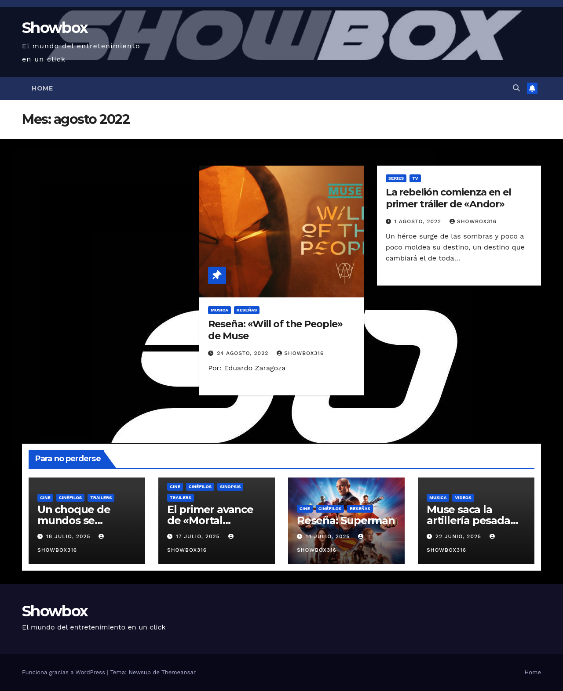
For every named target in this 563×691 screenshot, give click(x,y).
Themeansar (178, 672)
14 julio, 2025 (329, 536)
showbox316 (300, 353)
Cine (45, 497)
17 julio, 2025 (199, 536)
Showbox (55, 27)
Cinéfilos (70, 497)
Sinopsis (230, 486)
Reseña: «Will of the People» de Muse (275, 329)
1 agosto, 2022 (419, 221)
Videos (463, 497)
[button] (516, 88)
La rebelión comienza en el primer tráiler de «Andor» (448, 198)
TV (415, 178)
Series (396, 178)
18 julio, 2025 (69, 536)
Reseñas (247, 310)
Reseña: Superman (346, 520)
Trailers (101, 497)
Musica (219, 310)
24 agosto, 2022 (244, 353)
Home (42, 88)
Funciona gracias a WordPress (64, 672)
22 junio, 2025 (459, 536)
